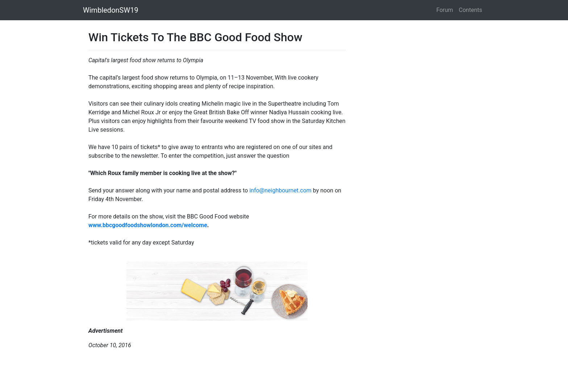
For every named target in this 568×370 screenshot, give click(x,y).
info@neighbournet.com (280, 190)
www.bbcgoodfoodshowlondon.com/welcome (147, 225)
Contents (470, 10)
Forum (445, 10)
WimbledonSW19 (110, 10)
